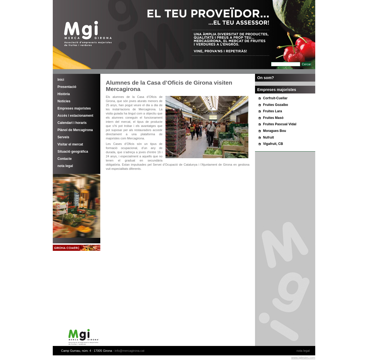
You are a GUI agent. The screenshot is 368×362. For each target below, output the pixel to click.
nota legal (65, 166)
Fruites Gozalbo (275, 105)
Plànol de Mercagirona (75, 130)
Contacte (64, 159)
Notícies (63, 101)
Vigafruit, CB (273, 144)
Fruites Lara (272, 111)
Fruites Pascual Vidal (279, 124)
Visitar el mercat (70, 144)
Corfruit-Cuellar (275, 98)
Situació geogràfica (72, 151)
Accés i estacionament (75, 116)
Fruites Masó (273, 118)
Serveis (63, 137)
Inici (60, 80)
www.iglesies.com (303, 357)
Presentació (66, 87)
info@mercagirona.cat (129, 350)
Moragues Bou (274, 131)
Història (63, 94)
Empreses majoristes (74, 108)
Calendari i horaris (71, 123)
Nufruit (268, 137)
